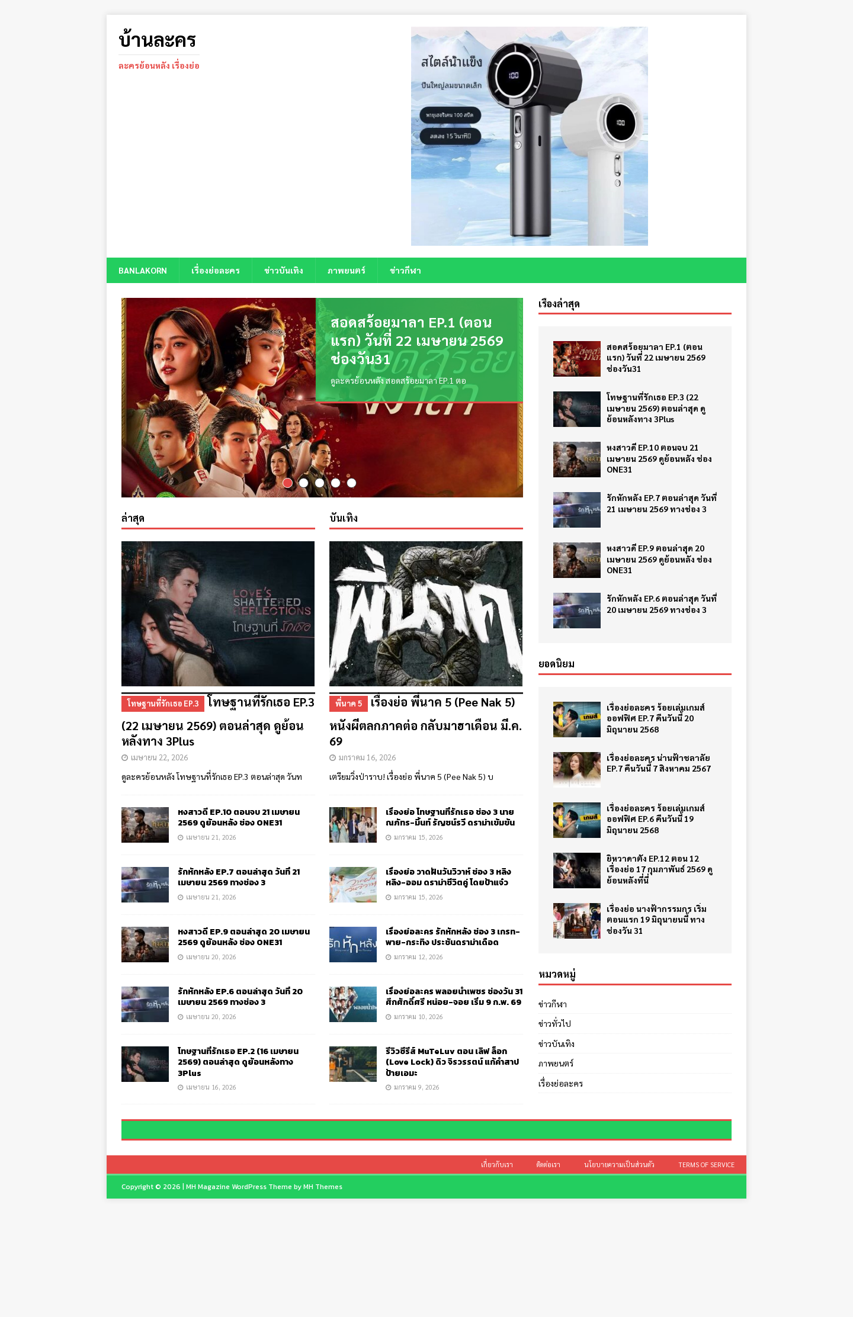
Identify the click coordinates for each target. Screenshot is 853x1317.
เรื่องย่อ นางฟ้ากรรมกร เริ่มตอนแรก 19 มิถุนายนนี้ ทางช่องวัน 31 (657, 919)
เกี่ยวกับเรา (497, 1268)
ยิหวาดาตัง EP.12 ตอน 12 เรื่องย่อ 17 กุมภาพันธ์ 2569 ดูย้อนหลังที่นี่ (660, 869)
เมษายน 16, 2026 (211, 1106)
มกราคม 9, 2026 (417, 1106)
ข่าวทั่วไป (554, 1023)
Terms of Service (706, 1268)
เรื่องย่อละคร (215, 270)
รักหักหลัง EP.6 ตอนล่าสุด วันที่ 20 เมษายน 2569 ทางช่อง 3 (240, 1017)
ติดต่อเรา (548, 1268)
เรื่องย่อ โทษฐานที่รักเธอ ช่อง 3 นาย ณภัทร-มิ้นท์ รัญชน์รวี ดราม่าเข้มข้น (450, 837)
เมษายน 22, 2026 (159, 777)
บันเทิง (343, 538)
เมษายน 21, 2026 (211, 856)
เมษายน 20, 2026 (211, 976)
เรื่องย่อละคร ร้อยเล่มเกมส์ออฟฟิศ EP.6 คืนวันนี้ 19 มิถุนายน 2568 (656, 818)
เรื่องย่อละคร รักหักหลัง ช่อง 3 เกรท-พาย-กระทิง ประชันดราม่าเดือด (453, 957)
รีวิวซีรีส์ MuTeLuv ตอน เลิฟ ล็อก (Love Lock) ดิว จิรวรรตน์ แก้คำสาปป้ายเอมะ (452, 1082)
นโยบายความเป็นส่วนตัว (619, 1268)
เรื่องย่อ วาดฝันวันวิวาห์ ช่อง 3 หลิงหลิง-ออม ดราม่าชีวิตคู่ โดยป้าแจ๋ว (448, 897)
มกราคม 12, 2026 (418, 976)
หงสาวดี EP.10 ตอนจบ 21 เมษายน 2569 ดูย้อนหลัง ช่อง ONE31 (239, 837)
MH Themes (322, 1290)
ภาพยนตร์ (346, 270)
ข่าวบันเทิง (283, 270)
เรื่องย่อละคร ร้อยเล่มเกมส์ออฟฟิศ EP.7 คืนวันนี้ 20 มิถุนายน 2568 (656, 718)
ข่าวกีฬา (405, 270)
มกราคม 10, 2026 (418, 1036)
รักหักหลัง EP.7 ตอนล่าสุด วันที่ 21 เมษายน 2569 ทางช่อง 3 (239, 897)
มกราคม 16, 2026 (367, 777)
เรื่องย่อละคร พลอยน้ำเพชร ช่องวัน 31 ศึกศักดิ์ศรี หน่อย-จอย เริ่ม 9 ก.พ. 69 (454, 1017)
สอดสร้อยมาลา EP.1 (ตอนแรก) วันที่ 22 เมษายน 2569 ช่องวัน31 (417, 340)
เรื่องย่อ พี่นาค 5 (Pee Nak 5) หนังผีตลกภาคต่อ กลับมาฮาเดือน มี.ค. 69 (426, 740)
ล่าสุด (133, 538)
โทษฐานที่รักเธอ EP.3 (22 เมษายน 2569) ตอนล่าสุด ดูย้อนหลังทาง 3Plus (218, 740)
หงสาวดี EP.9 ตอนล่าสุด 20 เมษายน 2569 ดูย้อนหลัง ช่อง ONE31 (244, 957)
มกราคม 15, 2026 (418, 856)
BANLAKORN (142, 270)
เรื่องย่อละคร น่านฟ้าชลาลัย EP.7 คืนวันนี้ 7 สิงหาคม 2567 (659, 762)
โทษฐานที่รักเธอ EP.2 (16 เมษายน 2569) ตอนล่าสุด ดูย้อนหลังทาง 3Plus (238, 1082)
